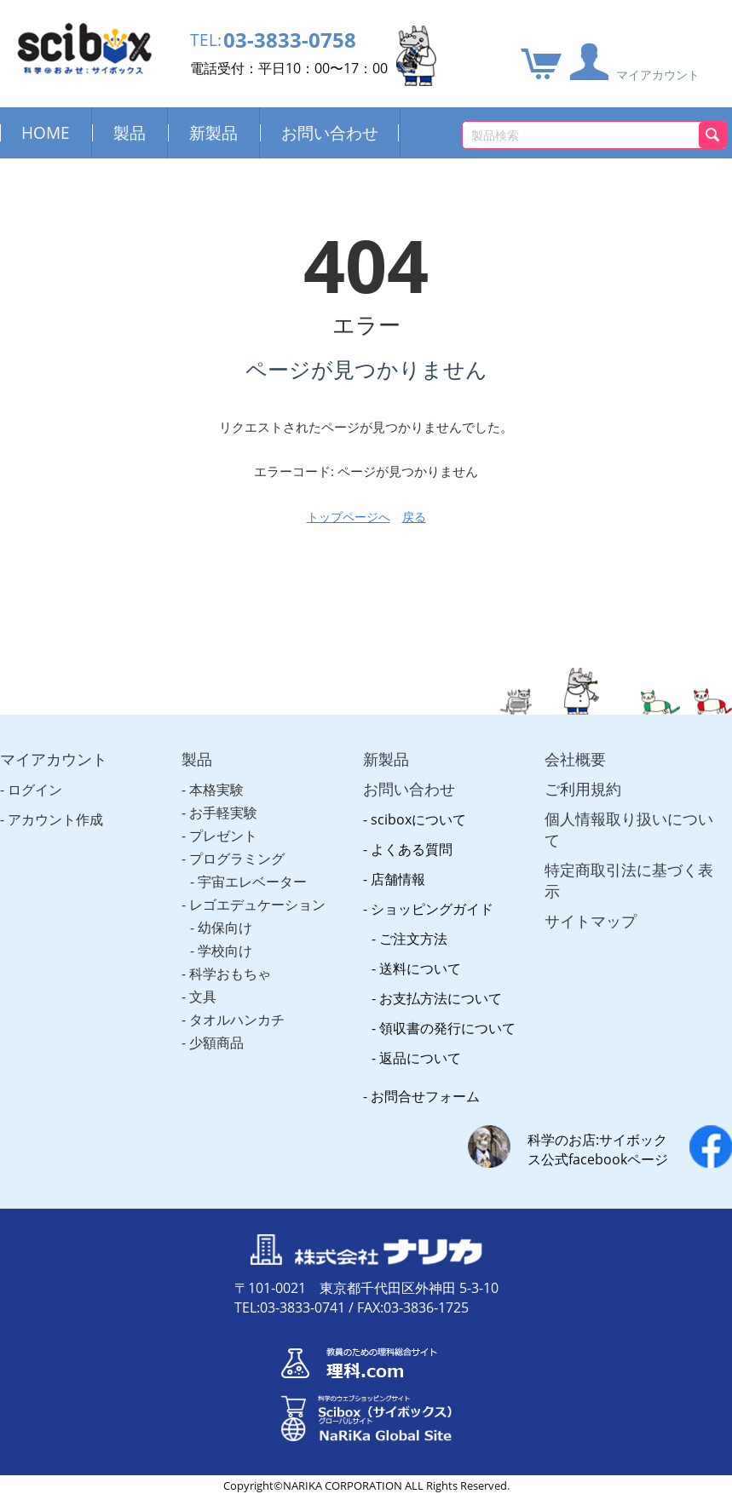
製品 (129, 132)
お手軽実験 (223, 812)
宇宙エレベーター (252, 881)
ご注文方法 (413, 938)
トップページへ (348, 517)
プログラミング (237, 858)
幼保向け (225, 927)
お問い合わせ (329, 132)
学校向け (225, 950)
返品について (420, 1058)
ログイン (35, 789)
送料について (420, 968)
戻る (414, 517)
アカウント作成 (55, 819)
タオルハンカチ (237, 1019)
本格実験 (216, 789)
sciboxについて (418, 819)
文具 (202, 996)
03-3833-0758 (294, 40)
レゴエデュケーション (257, 904)
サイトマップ (591, 921)
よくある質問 (411, 849)
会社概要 (575, 759)
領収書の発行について (447, 1028)
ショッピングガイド (432, 908)
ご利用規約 (583, 789)
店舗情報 (398, 879)
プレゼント (223, 835)
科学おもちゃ (230, 973)
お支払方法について (440, 998)
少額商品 (216, 1042)
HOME (45, 132)
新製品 (213, 132)
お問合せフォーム (425, 1096)
